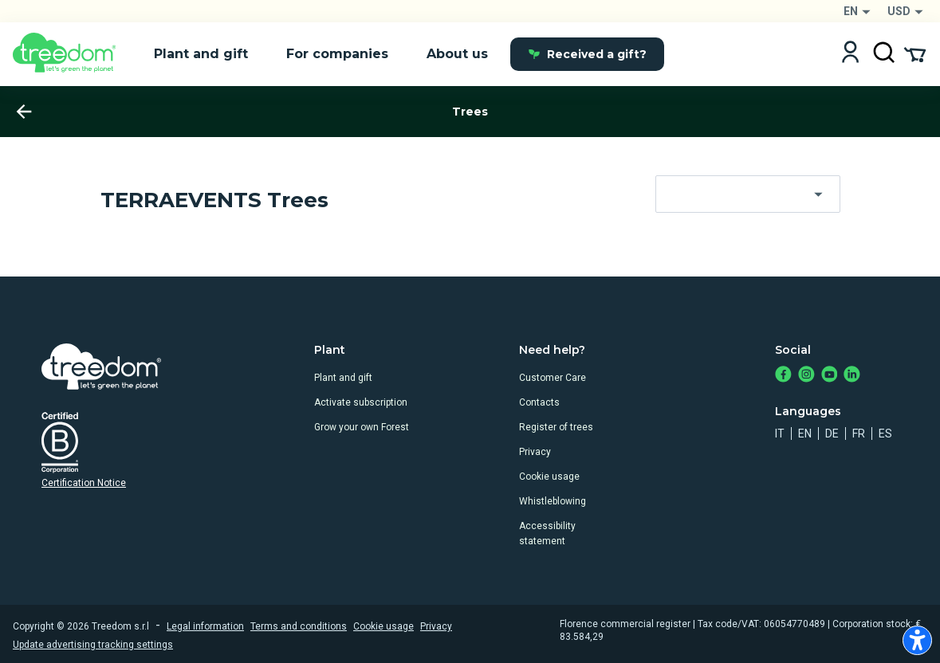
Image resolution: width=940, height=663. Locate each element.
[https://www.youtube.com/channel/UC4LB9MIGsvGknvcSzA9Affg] (829, 376)
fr (858, 433)
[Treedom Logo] (70, 54)
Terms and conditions (298, 626)
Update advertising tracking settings (93, 644)
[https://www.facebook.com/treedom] (783, 376)
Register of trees (556, 427)
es (885, 433)
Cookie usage (549, 476)
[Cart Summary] (915, 53)
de (832, 433)
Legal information (205, 626)
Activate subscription (360, 402)
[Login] (850, 53)
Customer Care (552, 377)
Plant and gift (343, 377)
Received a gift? (587, 54)
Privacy (535, 451)
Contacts (539, 402)
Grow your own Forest (361, 427)
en (805, 433)
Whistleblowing (552, 501)
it (780, 433)
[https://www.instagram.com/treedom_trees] (806, 376)
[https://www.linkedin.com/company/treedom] (852, 376)
